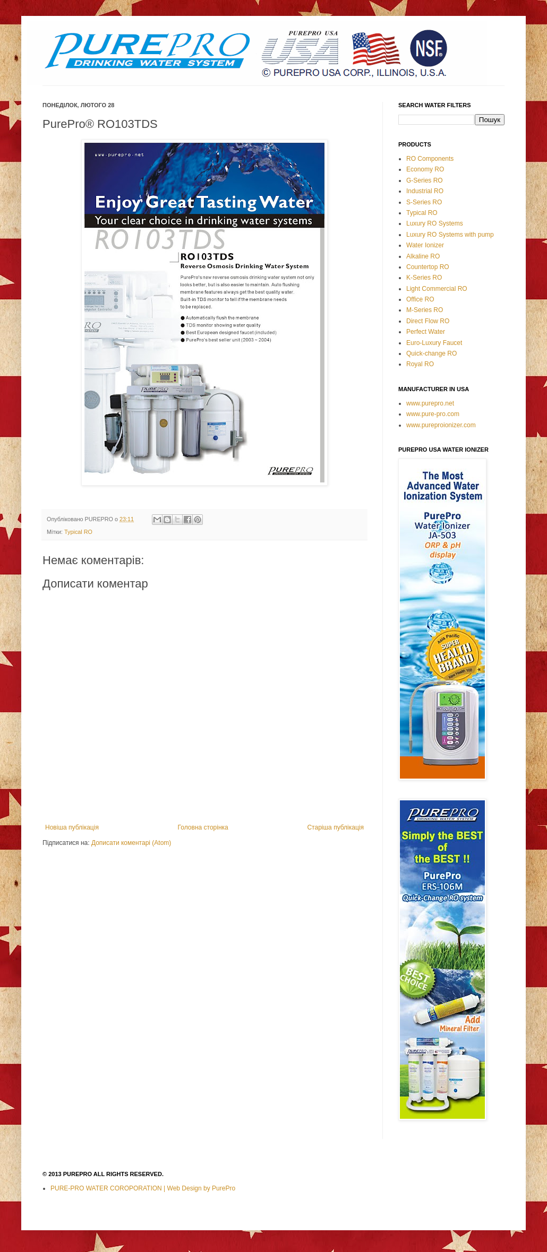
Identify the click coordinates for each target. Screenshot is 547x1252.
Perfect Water (425, 331)
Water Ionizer (425, 245)
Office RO (420, 299)
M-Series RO (424, 310)
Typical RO (78, 532)
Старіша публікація (335, 827)
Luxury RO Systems (434, 223)
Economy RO (425, 169)
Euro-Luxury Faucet (434, 343)
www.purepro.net (430, 403)
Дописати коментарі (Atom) (131, 843)
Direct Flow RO (427, 321)
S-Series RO (424, 202)
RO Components (430, 158)
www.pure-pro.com (432, 414)
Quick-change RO (431, 353)
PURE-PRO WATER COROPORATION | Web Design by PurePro (142, 1188)
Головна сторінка (203, 827)
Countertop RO (427, 267)
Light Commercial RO (436, 288)
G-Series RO (424, 180)
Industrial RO (424, 191)
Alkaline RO (423, 256)
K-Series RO (424, 277)
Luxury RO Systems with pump (450, 234)
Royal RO (420, 364)
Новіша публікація (72, 827)
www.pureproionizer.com (441, 425)
